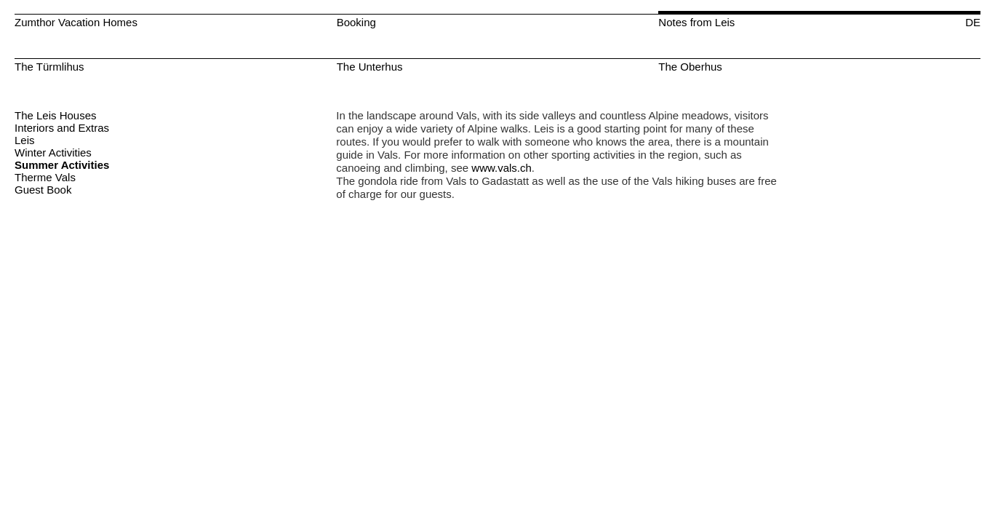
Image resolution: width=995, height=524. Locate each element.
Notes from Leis (696, 22)
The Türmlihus (49, 66)
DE (972, 22)
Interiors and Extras (62, 128)
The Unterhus (370, 66)
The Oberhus (690, 66)
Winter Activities (53, 152)
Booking (356, 22)
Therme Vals (45, 177)
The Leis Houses (56, 115)
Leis (25, 140)
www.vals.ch (501, 168)
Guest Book (43, 189)
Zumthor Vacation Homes (76, 22)
